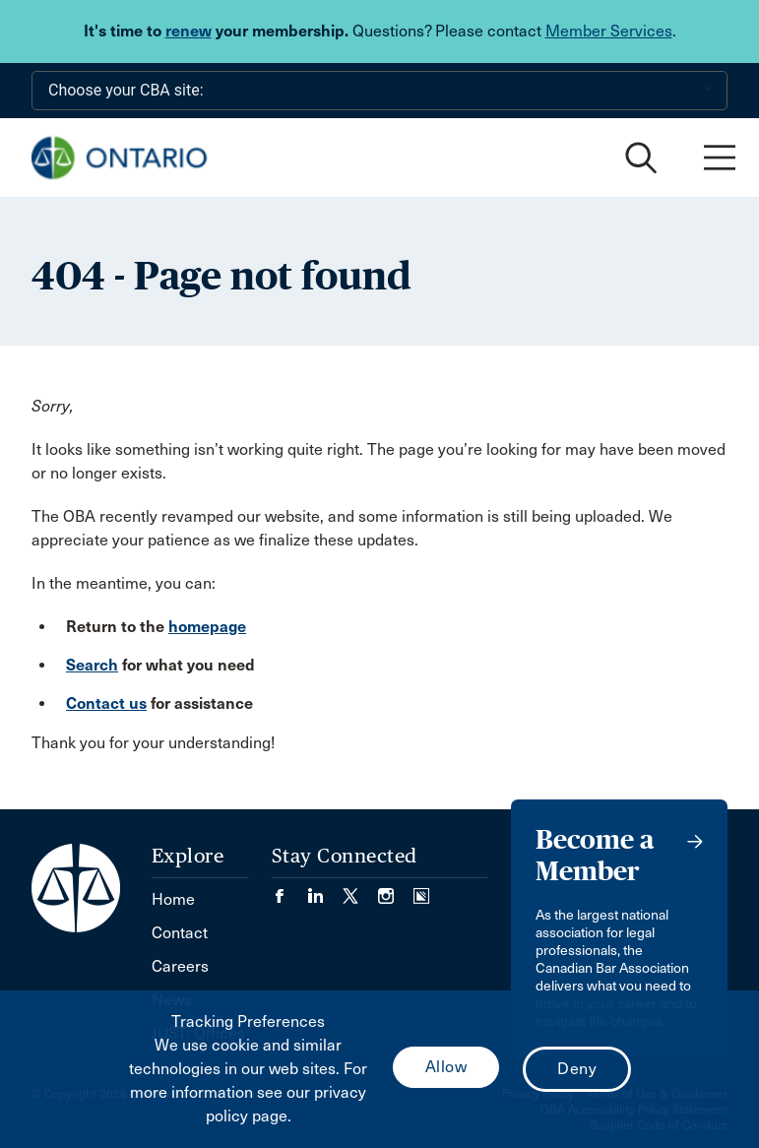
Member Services (608, 31)
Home (173, 899)
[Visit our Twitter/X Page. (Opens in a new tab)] (360, 889)
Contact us (106, 703)
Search (92, 665)
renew (188, 31)
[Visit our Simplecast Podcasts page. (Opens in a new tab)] (421, 889)
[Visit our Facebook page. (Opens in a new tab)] (289, 889)
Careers (180, 966)
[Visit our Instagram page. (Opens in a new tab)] (395, 889)
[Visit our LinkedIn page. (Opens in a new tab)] (325, 889)
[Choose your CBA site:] (379, 90)
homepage (207, 626)
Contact (180, 933)
